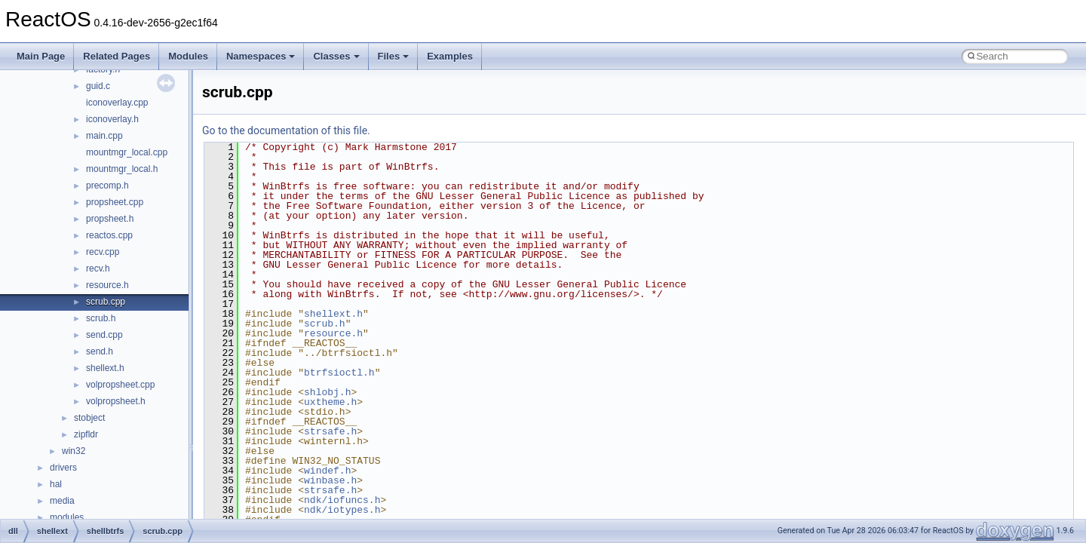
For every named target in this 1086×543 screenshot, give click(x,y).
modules (67, 517)
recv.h (98, 268)
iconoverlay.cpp (117, 102)
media (62, 500)
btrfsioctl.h (339, 372)
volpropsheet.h (116, 401)
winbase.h (330, 480)
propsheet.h (109, 218)
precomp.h (107, 185)
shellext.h (105, 368)
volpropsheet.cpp (120, 384)
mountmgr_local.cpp (126, 152)
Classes (336, 56)
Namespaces (261, 56)
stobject (89, 418)
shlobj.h (327, 392)
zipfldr (86, 434)
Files (394, 56)
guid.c (98, 86)
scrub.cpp (105, 301)
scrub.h (100, 318)
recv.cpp (102, 252)
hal (56, 484)
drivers (63, 467)
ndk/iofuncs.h (342, 500)
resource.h (107, 285)
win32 (73, 451)
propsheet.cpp (114, 202)
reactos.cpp (109, 235)
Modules (188, 56)
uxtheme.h (330, 402)
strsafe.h (330, 431)
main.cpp (104, 135)
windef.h (327, 470)
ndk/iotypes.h (342, 510)
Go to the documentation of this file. (286, 130)
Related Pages (116, 56)
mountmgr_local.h (122, 169)
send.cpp (104, 335)
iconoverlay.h (112, 119)
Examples (450, 56)
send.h (99, 351)
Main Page (41, 56)
